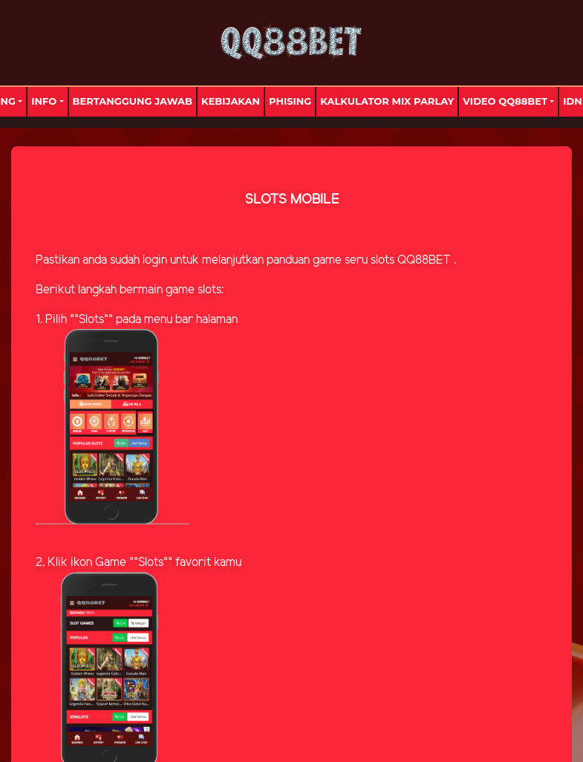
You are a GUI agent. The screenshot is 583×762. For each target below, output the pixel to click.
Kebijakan (230, 101)
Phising (290, 101)
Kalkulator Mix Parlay (387, 101)
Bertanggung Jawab (132, 101)
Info (43, 101)
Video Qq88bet (505, 101)
